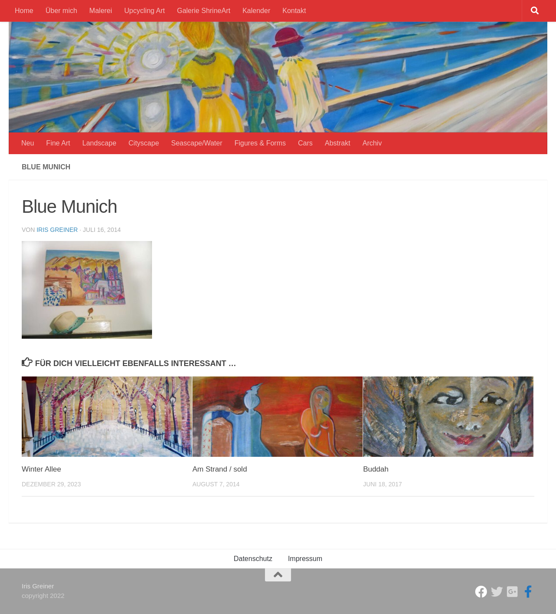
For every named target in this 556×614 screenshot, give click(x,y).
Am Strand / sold (219, 469)
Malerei (100, 10)
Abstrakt (338, 143)
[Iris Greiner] (512, 592)
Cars (305, 143)
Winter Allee (41, 469)
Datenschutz (253, 558)
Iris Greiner (57, 229)
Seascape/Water (196, 143)
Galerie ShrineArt (203, 10)
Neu (27, 143)
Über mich (61, 10)
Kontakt (294, 10)
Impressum (305, 558)
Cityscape (144, 143)
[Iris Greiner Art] (528, 592)
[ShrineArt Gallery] (497, 592)
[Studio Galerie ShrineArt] (481, 592)
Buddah (376, 469)
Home (24, 10)
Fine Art (58, 143)
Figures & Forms (260, 143)
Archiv (371, 143)
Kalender (256, 10)
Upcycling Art (144, 10)
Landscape (99, 143)
